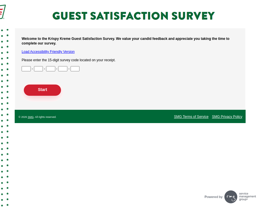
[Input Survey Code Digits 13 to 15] (75, 68)
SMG (31, 117)
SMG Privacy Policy (227, 117)
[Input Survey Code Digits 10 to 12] (62, 68)
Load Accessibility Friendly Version (48, 52)
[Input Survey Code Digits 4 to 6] (38, 68)
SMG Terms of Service (191, 117)
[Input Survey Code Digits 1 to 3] (26, 68)
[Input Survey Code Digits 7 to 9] (50, 68)
